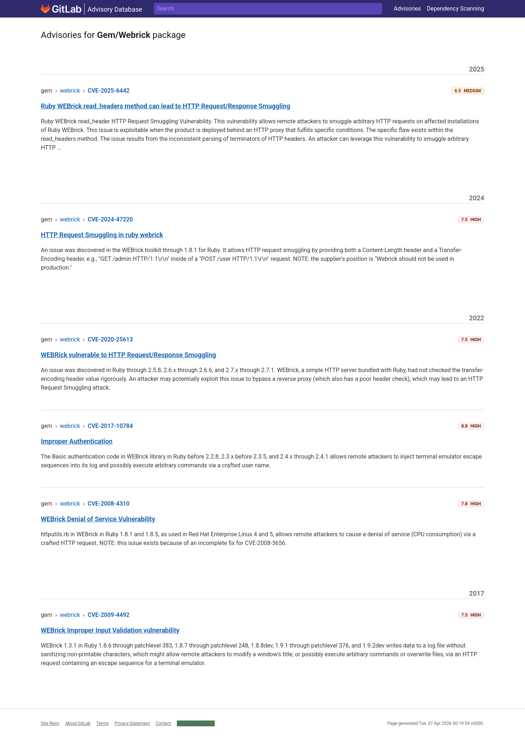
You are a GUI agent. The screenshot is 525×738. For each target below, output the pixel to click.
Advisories (407, 8)
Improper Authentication (77, 441)
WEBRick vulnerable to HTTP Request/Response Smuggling (128, 355)
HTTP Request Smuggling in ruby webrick (102, 235)
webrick (70, 90)
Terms (102, 723)
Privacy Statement (132, 723)
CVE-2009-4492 (108, 614)
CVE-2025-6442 (108, 90)
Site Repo (50, 723)
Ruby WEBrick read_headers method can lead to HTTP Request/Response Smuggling (165, 106)
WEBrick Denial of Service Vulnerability (98, 519)
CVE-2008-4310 (108, 503)
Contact (163, 723)
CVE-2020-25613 (110, 339)
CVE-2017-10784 (110, 425)
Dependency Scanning (455, 8)
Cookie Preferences (196, 723)
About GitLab (78, 723)
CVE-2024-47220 (110, 219)
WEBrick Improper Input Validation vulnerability (110, 630)
